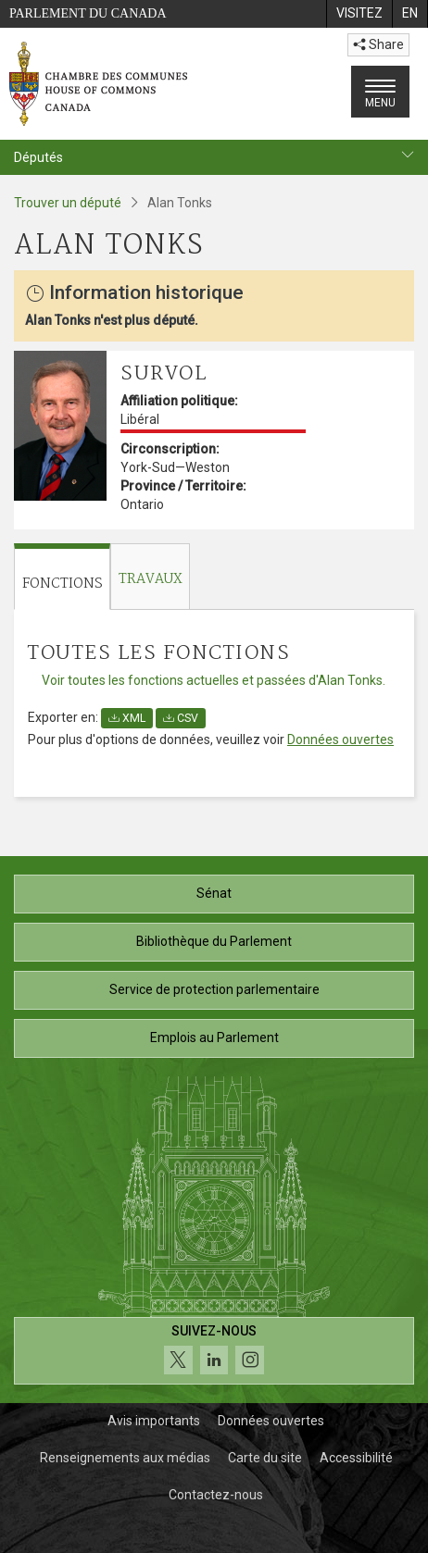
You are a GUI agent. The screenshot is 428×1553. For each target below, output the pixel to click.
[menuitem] (359, 14)
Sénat (214, 893)
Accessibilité (356, 1457)
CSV (180, 718)
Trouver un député (67, 202)
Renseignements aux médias (125, 1457)
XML (126, 718)
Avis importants (153, 1420)
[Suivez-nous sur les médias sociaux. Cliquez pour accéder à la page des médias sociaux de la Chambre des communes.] (214, 1351)
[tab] (62, 577)
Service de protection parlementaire (214, 989)
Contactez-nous (216, 1494)
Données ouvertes (340, 739)
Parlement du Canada (88, 13)
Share (378, 44)
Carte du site (265, 1457)
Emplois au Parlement (214, 1037)
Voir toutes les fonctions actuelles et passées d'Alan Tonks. (213, 680)
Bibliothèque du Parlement (214, 941)
